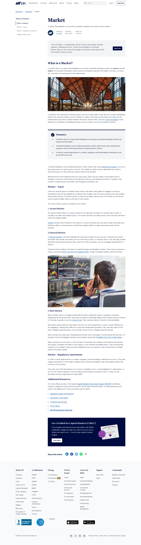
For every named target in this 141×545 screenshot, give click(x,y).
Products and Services (58, 402)
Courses (44, 3)
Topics (34, 507)
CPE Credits (19, 495)
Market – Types (22, 27)
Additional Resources (24, 34)
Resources (53, 3)
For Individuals (52, 475)
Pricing (68, 3)
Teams (76, 3)
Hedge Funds (84, 497)
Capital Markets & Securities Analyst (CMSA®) (94, 384)
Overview (19, 475)
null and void (77, 320)
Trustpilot (52, 519)
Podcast (115, 485)
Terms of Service (114, 535)
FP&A (82, 475)
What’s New (116, 478)
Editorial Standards (22, 488)
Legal (98, 478)
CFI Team (59, 33)
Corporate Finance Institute (21, 3)
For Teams (51, 482)
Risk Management (86, 491)
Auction (51, 223)
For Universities (69, 494)
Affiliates (18, 505)
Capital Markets (85, 482)
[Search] (95, 3)
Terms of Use (103, 535)
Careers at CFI (20, 485)
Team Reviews (69, 497)
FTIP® (34, 495)
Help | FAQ (99, 475)
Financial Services (70, 482)
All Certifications (37, 499)
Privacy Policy (93, 535)
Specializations (37, 511)
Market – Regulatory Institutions (27, 31)
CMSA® (34, 482)
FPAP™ (34, 478)
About (61, 3)
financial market (55, 237)
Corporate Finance (70, 478)
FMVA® (34, 475)
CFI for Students (21, 492)
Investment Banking (86, 478)
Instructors (19, 478)
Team (17, 482)
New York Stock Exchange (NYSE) (75, 252)
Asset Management (86, 494)
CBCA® (34, 485)
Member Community (118, 475)
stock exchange (112, 120)
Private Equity (84, 501)
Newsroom (19, 509)
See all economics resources (61, 410)
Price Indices (55, 406)
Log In (111, 3)
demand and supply (109, 167)
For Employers (68, 491)
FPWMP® (35, 492)
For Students (52, 478)
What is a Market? (22, 23)
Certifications (33, 3)
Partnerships (20, 502)
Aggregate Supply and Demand (61, 394)
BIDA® (34, 488)
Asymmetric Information (59, 398)
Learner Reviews (21, 499)
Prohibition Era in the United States (109, 337)
